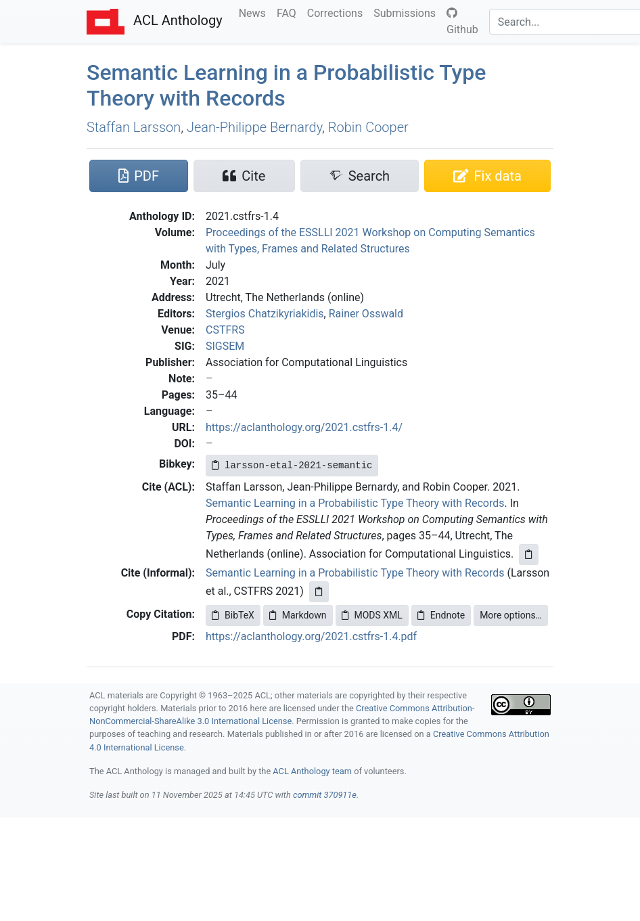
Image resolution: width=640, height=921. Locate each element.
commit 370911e (325, 795)
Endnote (441, 615)
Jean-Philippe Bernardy (254, 127)
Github (462, 21)
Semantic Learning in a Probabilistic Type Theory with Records (355, 503)
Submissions (407, 12)
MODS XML (372, 615)
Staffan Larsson (134, 127)
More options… (511, 615)
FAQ (289, 12)
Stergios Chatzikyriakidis (265, 313)
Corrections (337, 12)
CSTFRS (225, 329)
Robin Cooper (368, 127)
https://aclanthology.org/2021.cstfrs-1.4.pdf (311, 636)
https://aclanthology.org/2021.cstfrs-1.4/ (304, 427)
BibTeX (233, 615)
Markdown (298, 615)
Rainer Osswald (366, 313)
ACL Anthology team (312, 771)
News (255, 12)
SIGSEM (225, 346)
